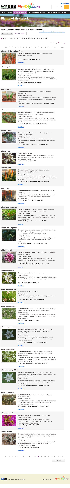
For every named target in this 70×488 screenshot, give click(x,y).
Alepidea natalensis (8, 292)
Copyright (44, 479)
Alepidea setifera (7, 273)
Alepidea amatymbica (9, 373)
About (10, 12)
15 (51, 47)
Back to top (58, 464)
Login (62, 3)
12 (41, 47)
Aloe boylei (5, 67)
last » (62, 47)
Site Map (50, 479)
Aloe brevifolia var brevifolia (11, 51)
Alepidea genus (7, 330)
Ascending (54, 43)
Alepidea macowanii (8, 309)
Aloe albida (5, 152)
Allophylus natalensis (9, 209)
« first (5, 47)
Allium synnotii (6, 252)
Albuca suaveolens (8, 417)
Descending (61, 43)
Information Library (54, 12)
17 (58, 47)
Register (67, 3)
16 (55, 47)
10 (35, 47)
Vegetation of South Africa (37, 12)
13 (45, 47)
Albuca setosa (6, 436)
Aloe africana (6, 169)
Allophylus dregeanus (9, 230)
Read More (20, 62)
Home (3, 12)
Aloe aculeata (6, 190)
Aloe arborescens (7, 111)
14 (48, 47)
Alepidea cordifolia (8, 353)
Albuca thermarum (8, 396)
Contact (64, 12)
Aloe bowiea (5, 90)
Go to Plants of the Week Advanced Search (52, 33)
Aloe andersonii (7, 131)
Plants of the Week (20, 12)
